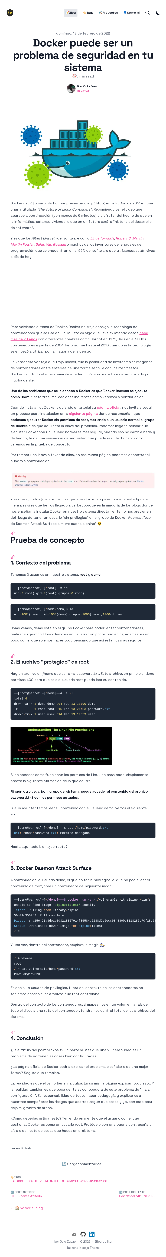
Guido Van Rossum (50, 244)
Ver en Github (21, 1148)
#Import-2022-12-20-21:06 (87, 1181)
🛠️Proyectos (108, 13)
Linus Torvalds (102, 238)
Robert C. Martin (129, 238)
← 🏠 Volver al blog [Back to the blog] (27, 1208)
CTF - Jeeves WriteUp (26, 1196)
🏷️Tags (88, 13)
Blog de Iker (104, 1242)
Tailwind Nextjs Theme (83, 1248)
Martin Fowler (22, 244)
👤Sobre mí (131, 13)
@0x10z (83, 91)
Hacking (17, 1181)
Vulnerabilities (52, 1181)
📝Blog (70, 13)
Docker (31, 1181)
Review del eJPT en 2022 (137, 1196)
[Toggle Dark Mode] (158, 12)
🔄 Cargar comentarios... (83, 1164)
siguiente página (83, 413)
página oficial (108, 407)
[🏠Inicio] (11, 13)
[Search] (147, 12)
